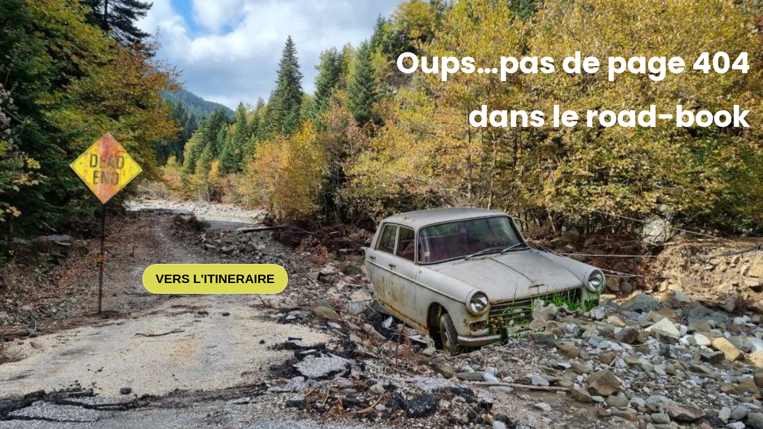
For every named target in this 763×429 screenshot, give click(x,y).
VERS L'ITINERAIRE (215, 278)
